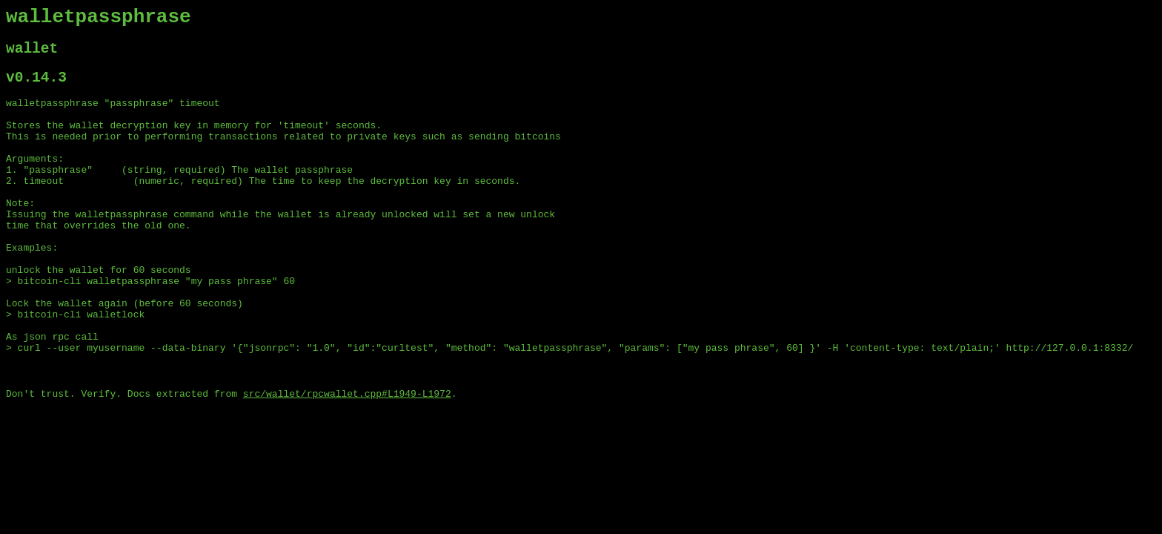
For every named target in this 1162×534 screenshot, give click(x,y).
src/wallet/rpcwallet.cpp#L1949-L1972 (347, 460)
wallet (32, 55)
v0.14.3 (36, 88)
